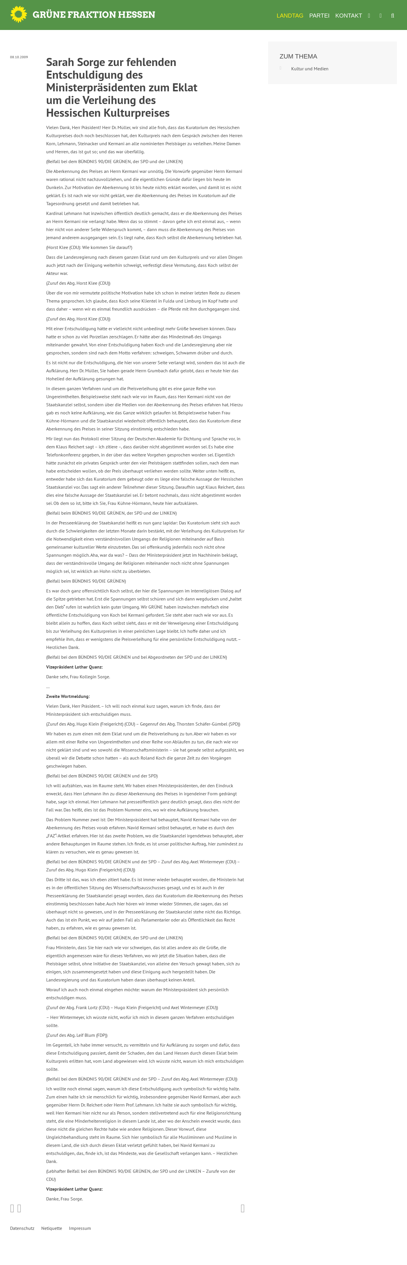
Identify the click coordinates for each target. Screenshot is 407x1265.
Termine (382, 15)
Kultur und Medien (309, 68)
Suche (392, 15)
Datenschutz (22, 1228)
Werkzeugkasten (371, 15)
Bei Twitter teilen (19, 1208)
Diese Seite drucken (243, 1208)
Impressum (80, 1228)
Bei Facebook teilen (12, 1208)
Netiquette (51, 1228)
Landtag (290, 15)
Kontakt (348, 15)
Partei (319, 15)
